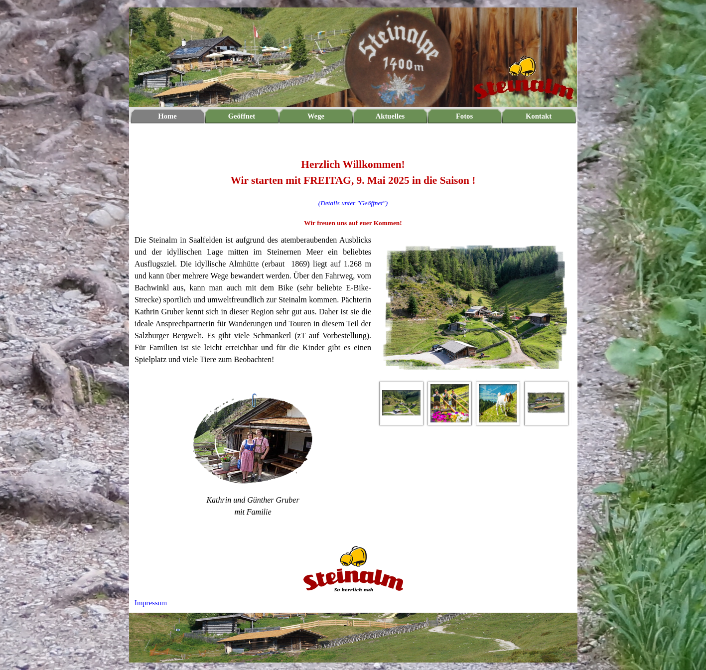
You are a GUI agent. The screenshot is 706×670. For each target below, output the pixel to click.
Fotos (464, 116)
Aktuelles (390, 116)
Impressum (151, 603)
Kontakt (539, 116)
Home (167, 116)
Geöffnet (242, 116)
